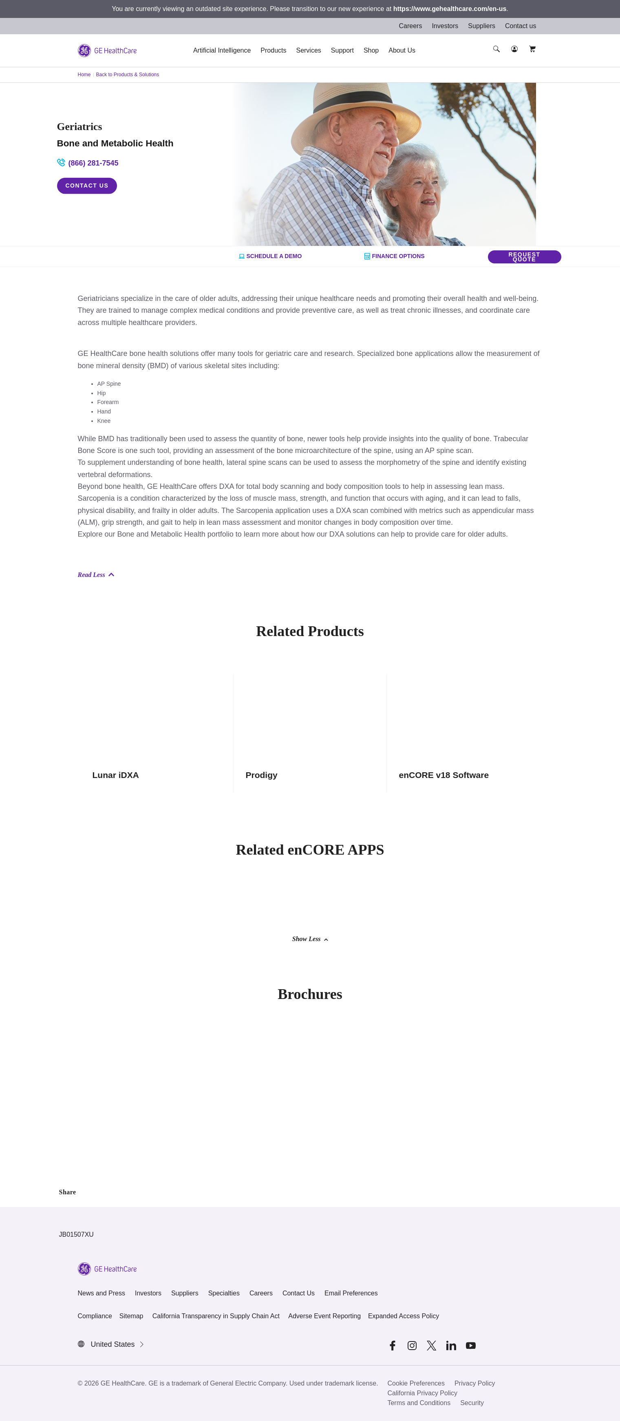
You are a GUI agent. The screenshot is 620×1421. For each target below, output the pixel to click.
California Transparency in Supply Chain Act (216, 1316)
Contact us (520, 25)
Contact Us (87, 185)
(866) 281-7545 (88, 163)
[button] (497, 56)
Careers (410, 25)
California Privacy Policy (422, 1393)
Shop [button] (371, 50)
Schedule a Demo (270, 256)
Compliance (95, 1316)
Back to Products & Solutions (127, 74)
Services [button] (308, 50)
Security (472, 1402)
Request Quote (524, 257)
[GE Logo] (107, 49)
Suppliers (481, 25)
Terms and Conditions (418, 1402)
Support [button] (342, 50)
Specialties (224, 1293)
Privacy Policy (475, 1383)
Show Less (310, 938)
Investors (445, 25)
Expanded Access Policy (403, 1316)
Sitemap (131, 1316)
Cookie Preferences (416, 1383)
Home (84, 74)
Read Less (96, 574)
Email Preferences (351, 1293)
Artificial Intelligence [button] (222, 50)
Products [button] (273, 50)
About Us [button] (401, 50)
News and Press (102, 1293)
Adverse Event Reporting (324, 1316)
